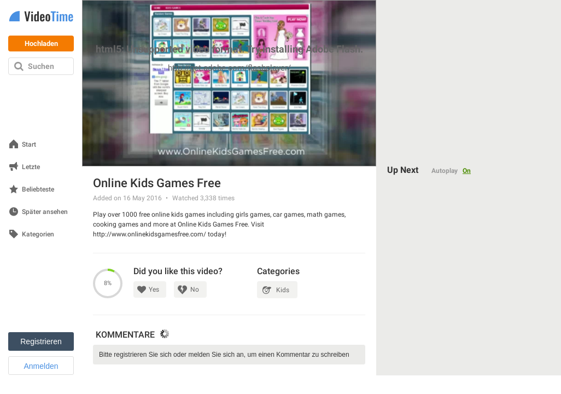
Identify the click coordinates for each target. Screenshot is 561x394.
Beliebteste (38, 189)
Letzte (31, 167)
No (194, 289)
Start (29, 144)
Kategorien (38, 234)
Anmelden (41, 366)
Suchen (41, 66)
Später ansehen (45, 212)
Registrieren (40, 341)
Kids (282, 290)
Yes (154, 289)
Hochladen (41, 43)
